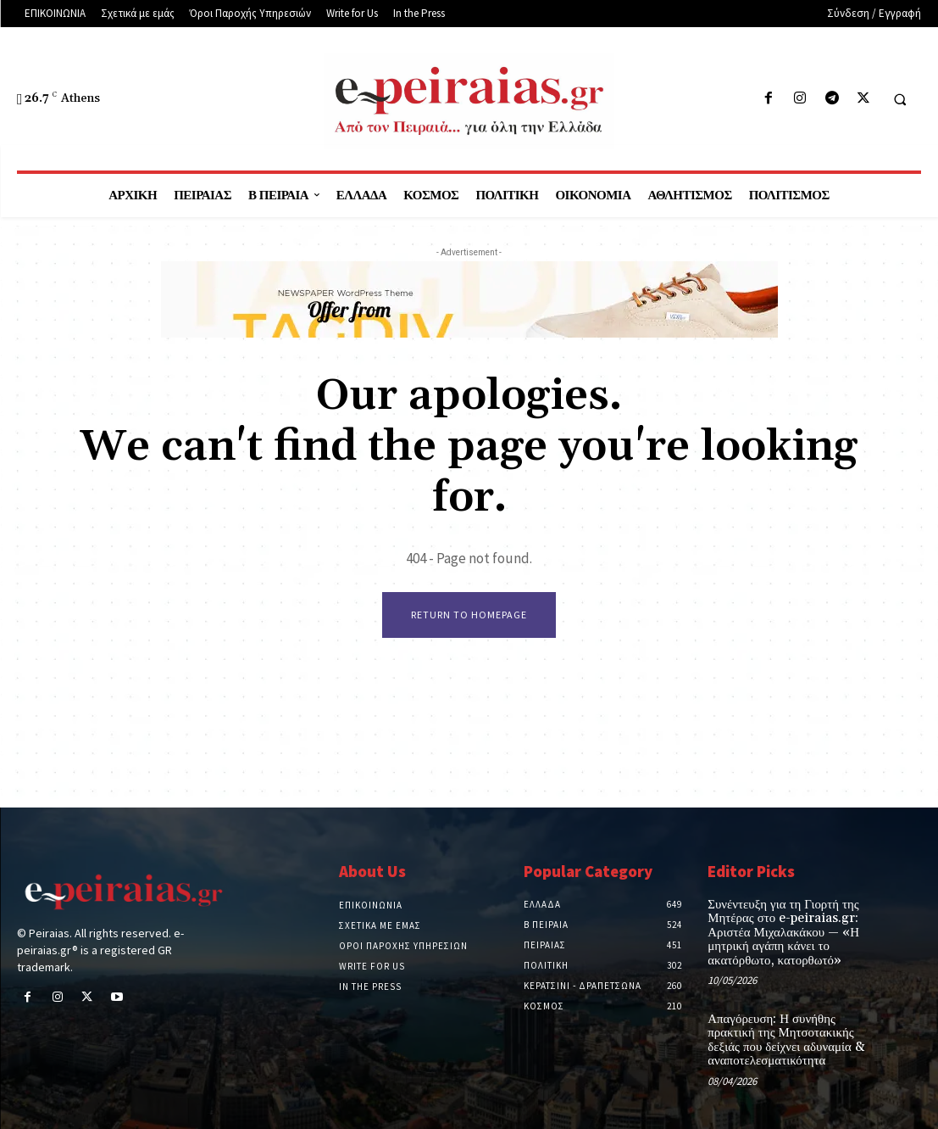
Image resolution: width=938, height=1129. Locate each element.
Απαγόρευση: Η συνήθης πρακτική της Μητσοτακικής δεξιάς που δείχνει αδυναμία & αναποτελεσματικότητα (780, 1035)
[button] (900, 99)
